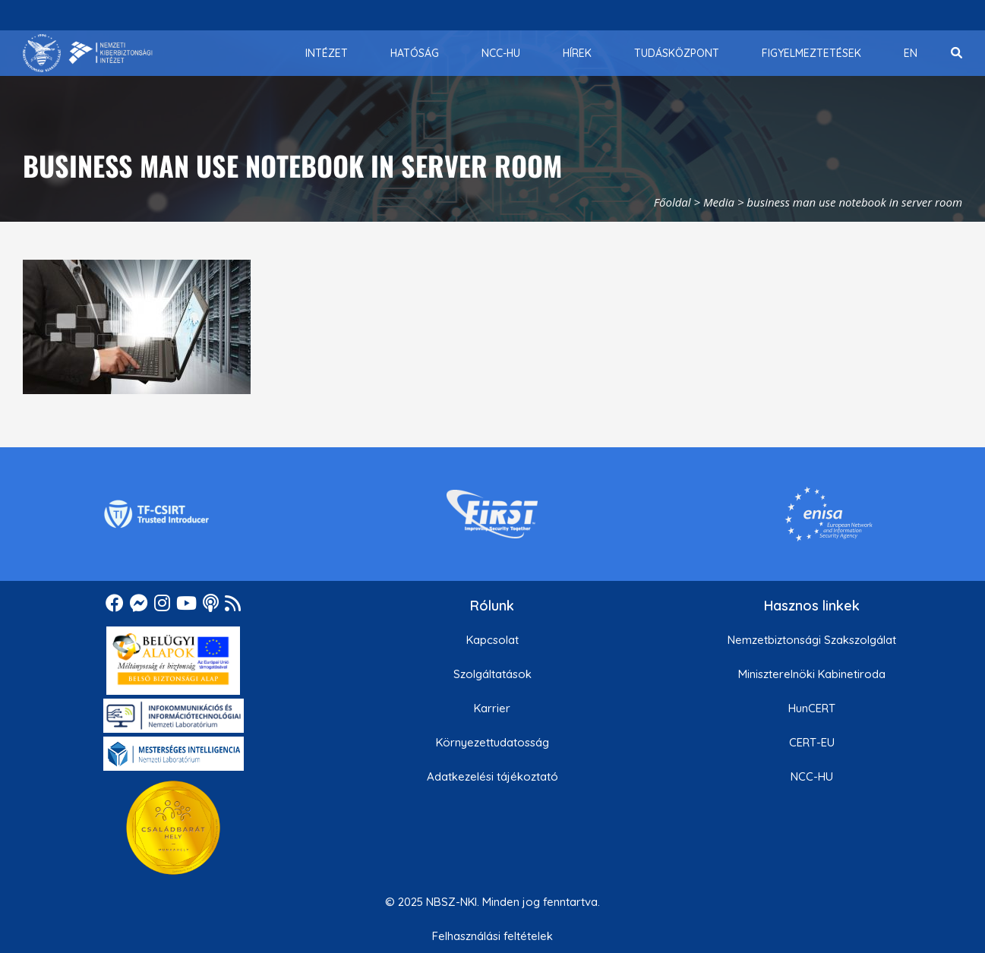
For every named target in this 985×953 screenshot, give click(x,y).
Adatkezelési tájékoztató (492, 776)
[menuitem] (326, 53)
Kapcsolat (492, 640)
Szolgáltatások (492, 674)
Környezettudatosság (492, 742)
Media (718, 202)
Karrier (492, 708)
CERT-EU (812, 742)
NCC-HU (812, 776)
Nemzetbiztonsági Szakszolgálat (812, 640)
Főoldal (672, 202)
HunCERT (811, 708)
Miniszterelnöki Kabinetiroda (812, 674)
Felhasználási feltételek (492, 936)
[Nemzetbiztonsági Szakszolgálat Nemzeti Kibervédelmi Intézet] (88, 53)
